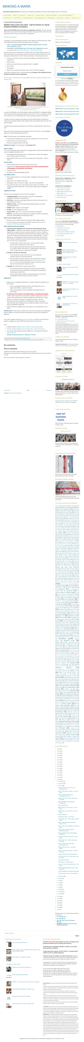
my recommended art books (62, 319)
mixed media (76, 679)
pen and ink (65, 694)
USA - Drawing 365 (61, 918)
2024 (58, 753)
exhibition (27, 339)
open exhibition (71, 685)
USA (78, 573)
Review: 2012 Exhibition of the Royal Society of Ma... (67, 823)
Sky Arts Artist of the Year (64, 561)
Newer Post (7, 390)
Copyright (67, 17)
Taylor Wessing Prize (65, 570)
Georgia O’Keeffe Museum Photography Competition (67, 833)
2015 (58, 773)
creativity (61, 627)
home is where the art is (60, 653)
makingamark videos (69, 675)
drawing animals (63, 630)
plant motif (74, 697)
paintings (73, 690)
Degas (67, 518)
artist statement (70, 607)
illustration (58, 658)
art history (76, 594)
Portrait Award (65, 542)
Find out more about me (61, 181)
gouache (57, 651)
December (60, 781)
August (60, 878)
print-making (76, 707)
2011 (58, 896)
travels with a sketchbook (70, 729)
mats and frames (59, 679)
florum (67, 647)
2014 (58, 775)
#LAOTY (56, 505)
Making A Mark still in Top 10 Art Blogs (70, 297)
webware (57, 736)
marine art (66, 677)
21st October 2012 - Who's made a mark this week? (68, 819)
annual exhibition (68, 582)
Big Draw (74, 514)
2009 (58, 900)
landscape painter (73, 665)
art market (65, 597)
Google (72, 521)
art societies (62, 602)
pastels (57, 694)
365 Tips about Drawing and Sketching (66, 231)
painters (73, 687)
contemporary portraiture (63, 624)
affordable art (74, 579)
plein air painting (73, 698)
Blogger (62, 1038)
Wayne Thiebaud (68, 576)
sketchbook (72, 721)
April (59, 887)
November (61, 783)
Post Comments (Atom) (15, 393)
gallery (58, 650)
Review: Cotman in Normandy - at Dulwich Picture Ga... (68, 851)
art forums (60, 594)
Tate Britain (71, 568)
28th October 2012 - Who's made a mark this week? (67, 799)
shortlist (57, 721)
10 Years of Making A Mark (61, 317)
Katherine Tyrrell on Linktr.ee (63, 187)
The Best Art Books (17, 17)
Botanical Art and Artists (28, 17)
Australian (77, 510)
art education (68, 591)
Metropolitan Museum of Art (72, 536)
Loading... (57, 406)
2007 (58, 905)
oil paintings (61, 685)
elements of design (69, 636)
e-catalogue (75, 635)
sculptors (57, 716)
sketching (57, 723)
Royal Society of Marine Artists (71, 551)
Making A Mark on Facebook (63, 189)
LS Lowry (67, 531)
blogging (64, 614)
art (10, 339)
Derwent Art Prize (75, 518)
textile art (72, 726)
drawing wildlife (59, 635)
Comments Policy (58, 339)
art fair (77, 592)
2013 (58, 777)
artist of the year (59, 607)
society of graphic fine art (61, 724)
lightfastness (64, 671)
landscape (72, 662)
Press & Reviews (60, 17)
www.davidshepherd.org (24, 224)
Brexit (56, 515)
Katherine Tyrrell (69, 529)
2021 (58, 759)
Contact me (58, 183)
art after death (64, 584)
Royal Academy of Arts (71, 545)
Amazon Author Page (62, 197)
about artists (60, 579)
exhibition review (69, 640)
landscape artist (67, 664)
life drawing (71, 669)
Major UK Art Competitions (51, 15)
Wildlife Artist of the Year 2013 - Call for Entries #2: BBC (27, 50)
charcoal (62, 619)
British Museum (63, 515)
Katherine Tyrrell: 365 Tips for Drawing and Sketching (67, 924)
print (69, 707)
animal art (58, 582)
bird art (75, 612)
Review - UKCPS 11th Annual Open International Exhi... (66, 844)
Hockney (71, 523)
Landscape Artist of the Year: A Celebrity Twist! (70, 304)
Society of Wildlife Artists (72, 564)
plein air (63, 698)
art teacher (73, 604)
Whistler (75, 576)
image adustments (67, 658)
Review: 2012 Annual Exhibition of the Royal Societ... (68, 826)
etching (77, 636)
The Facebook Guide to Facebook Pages (67, 854)
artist (74, 606)
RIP (72, 543)
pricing (64, 707)
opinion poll (58, 687)
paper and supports (65, 692)
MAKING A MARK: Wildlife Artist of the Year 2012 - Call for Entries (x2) (26, 329)
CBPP (70, 515)
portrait (57, 700)
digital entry (60, 629)
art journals (74, 596)
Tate (65, 568)
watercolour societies (71, 733)
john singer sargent (74, 661)
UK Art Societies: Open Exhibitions (65, 15)
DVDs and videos (75, 517)
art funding (67, 594)
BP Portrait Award (66, 512)
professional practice (72, 711)
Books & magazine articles (40, 17)
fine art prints (58, 647)
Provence (73, 542)
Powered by (67, 78)
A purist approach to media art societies (70, 257)
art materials (74, 597)
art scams (61, 600)
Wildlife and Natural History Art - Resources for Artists (21, 334)
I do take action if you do (72, 150)
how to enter (59, 654)
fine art (66, 645)
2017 (58, 768)
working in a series (61, 741)
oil (69, 684)
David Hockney (60, 518)
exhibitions (57, 642)
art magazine (58, 597)
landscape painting (63, 667)
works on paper (58, 742)
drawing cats (58, 632)
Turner (73, 573)
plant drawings (66, 697)
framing (77, 648)
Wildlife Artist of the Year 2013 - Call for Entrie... (67, 808)
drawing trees (62, 633)
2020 (58, 762)
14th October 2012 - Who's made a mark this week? (67, 840)
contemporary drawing (60, 622)
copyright (74, 624)
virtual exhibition (65, 731)
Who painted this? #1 (63, 805)
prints (56, 710)
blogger (57, 614)
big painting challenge (65, 612)
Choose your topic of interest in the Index (65, 400)
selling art (64, 719)
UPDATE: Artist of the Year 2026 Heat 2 (70, 268)
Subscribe (15, 15)
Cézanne (68, 517)
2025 (58, 751)
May (59, 885)
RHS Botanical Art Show (65, 543)
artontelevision (72, 611)
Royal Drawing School (69, 547)
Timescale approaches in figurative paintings (68, 871)
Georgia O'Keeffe (63, 521)
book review (73, 614)
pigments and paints (74, 695)
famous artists (68, 642)
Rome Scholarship (60, 545)
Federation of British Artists (71, 520)
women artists (67, 739)
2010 (58, 898)
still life (57, 726)
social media (74, 723)
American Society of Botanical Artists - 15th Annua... (68, 864)
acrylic (67, 579)
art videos (66, 606)
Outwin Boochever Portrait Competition (66, 540)
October (60, 785)
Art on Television (22, 15)
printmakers (66, 708)
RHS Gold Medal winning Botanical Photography (66, 802)
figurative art (58, 645)
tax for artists (65, 726)
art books (71, 586)
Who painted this (59, 578)
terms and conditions (27, 319)
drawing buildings (73, 630)
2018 (58, 766)
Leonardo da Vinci (75, 531)
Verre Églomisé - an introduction (65, 862)
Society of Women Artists (65, 565)
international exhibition (62, 659)
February (60, 891)
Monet (56, 537)
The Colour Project (7, 17)
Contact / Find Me (7, 15)
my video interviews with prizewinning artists (65, 321)
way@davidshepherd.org (34, 321)
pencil (72, 694)
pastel (75, 692)
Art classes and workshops (64, 510)
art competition (14, 339)
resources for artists (63, 715)
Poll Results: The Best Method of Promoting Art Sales (66, 830)
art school (67, 600)
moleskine (59, 680)
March (60, 889)
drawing (23, 339)
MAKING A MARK (17, 6)
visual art (74, 731)
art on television (69, 599)
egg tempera (58, 636)
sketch (64, 721)
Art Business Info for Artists (63, 228)
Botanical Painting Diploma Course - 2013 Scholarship (68, 868)
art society (70, 602)
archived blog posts (62, 322)
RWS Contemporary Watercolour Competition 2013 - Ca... (65, 795)
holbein (75, 651)
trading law (74, 728)
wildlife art (13, 332)
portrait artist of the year (70, 700)
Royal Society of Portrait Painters (64, 556)
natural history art (70, 682)
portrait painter (66, 703)
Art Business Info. (31, 15)
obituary (64, 684)
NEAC (62, 537)
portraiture (67, 705)
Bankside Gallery (65, 514)
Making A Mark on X (61, 193)
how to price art (66, 656)
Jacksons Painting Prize (60, 526)
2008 (58, 903)
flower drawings (75, 647)
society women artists (73, 724)
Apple (61, 505)
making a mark (74, 671)
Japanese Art (70, 526)
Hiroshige (65, 523)
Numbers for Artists (40, 15)
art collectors (73, 587)
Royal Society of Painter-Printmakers (69, 554)
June (59, 882)
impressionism (76, 658)
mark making (74, 677)
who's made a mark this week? (67, 737)
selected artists (75, 716)
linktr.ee (74, 178)
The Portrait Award (60, 572)
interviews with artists (60, 661)
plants (56, 698)
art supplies (64, 604)
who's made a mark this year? (69, 738)
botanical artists (74, 616)
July (59, 880)
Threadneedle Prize (72, 572)
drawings (68, 635)
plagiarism (59, 697)
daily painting (69, 627)
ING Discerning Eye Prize (62, 525)
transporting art (58, 729)
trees (56, 731)
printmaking (74, 708)
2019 (58, 764)
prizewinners (59, 712)
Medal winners (61, 536)
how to (69, 653)
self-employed (61, 718)
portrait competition (69, 702)
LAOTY (61, 531)
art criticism (72, 589)
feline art (64, 643)
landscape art (58, 664)
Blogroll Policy (66, 339)
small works (66, 723)
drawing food (67, 632)
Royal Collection (59, 547)
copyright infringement (60, 625)
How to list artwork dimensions (70, 242)
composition (74, 621)
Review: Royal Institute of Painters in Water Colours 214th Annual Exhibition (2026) (70, 251)
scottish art (74, 715)
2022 (58, 757)
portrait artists (58, 702)
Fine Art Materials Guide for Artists (65, 233)
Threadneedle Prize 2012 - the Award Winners (67, 847)
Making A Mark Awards (73, 534)
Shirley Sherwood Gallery (64, 559)
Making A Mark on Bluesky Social (64, 191)
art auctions (72, 584)
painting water (64, 690)
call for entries (63, 617)
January (60, 893)
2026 (58, 749)
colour (69, 619)
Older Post (49, 390)
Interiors (74, 525)
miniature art (68, 679)
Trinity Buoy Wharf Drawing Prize (62, 573)
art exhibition (67, 592)
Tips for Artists (60, 235)
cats (72, 617)
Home (28, 390)
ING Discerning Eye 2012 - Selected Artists (68, 873)
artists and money (63, 609)
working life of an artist (72, 741)
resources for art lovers (73, 713)
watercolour (58, 733)
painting (32, 339)
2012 (58, 779)
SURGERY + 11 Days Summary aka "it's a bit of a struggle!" (70, 282)
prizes (62, 710)
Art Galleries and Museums (67, 508)
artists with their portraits (61, 611)
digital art (77, 627)
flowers (70, 648)
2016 (58, 770)
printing (59, 708)
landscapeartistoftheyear (60, 669)
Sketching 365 (76, 559)
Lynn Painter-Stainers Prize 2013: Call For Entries (68, 837)
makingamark (58, 675)
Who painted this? (51, 17)
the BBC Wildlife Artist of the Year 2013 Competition (28, 48)
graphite (64, 651)
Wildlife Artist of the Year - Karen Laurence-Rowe (29, 327)
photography (63, 695)
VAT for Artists (61, 575)
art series (73, 600)
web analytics (58, 734)
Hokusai (76, 523)
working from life (75, 739)
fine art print (74, 645)
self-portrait (69, 718)
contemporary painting (74, 622)
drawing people (75, 632)
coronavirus (71, 625)
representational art (60, 713)
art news (57, 599)
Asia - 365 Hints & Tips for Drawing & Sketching (66, 921)
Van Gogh (69, 575)
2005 (58, 909)
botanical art (59, 616)
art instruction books (64, 596)
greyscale (70, 651)
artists (19, 339)
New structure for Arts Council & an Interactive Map (66, 788)
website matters (70, 734)
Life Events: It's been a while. (64, 264)
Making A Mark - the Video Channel (65, 195)
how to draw (76, 653)
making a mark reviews (69, 674)
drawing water (72, 633)
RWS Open (77, 543)
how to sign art (75, 656)
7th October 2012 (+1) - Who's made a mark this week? (68, 857)
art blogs (62, 586)
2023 (58, 755)
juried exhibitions (62, 662)
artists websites (73, 609)
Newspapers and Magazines (72, 539)
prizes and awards (72, 710)
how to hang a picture (69, 654)
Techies (74, 570)
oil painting (75, 684)
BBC (59, 512)
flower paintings (62, 648)
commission (66, 621)
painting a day (68, 689)
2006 (58, 907)
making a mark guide (64, 672)
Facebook (59, 520)
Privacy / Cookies (74, 17)
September (61, 876)
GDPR (56, 521)
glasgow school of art (73, 650)
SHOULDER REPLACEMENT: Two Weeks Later (70, 289)
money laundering (69, 680)
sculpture (36, 339)
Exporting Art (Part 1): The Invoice (66, 816)
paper (56, 692)
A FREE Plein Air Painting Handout (70, 274)
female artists (73, 643)
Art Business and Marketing (65, 507)
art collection (64, 587)
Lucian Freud (70, 532)
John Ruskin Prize (59, 529)
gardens (64, 650)
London (60, 532)
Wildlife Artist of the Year (72, 578)
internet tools (73, 659)
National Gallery (70, 537)
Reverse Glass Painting (63, 860)
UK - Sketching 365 (61, 916)
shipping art (74, 719)
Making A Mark (60, 226)
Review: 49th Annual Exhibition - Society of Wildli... (68, 791)
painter (66, 687)
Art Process (76, 509)
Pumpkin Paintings (62, 814)
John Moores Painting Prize (70, 528)
